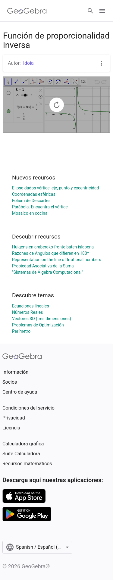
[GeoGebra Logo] (27, 11)
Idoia (28, 63)
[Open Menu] (102, 10)
